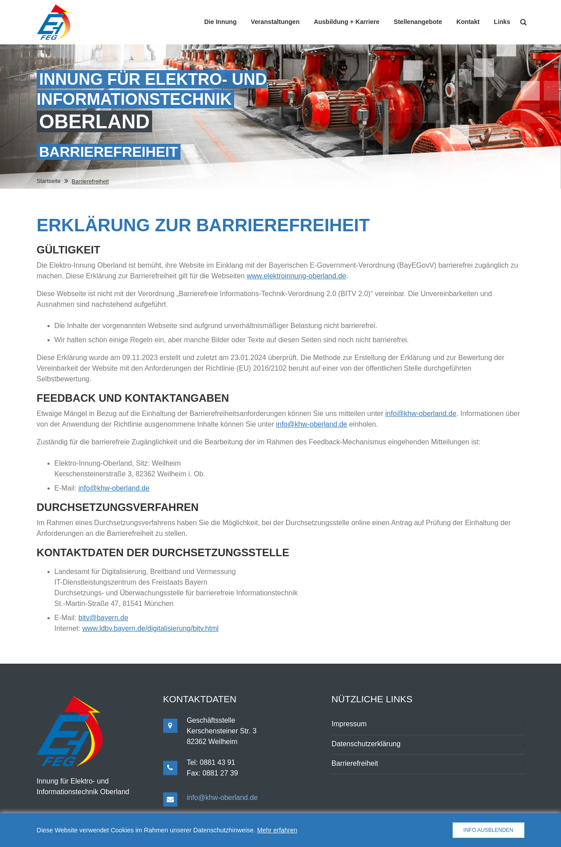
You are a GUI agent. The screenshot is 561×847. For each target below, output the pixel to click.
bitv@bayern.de (103, 617)
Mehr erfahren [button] (277, 830)
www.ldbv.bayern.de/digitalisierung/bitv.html (150, 628)
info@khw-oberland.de (420, 413)
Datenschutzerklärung (366, 744)
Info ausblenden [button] (488, 830)
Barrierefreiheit (355, 763)
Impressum (349, 724)
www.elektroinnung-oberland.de (296, 276)
